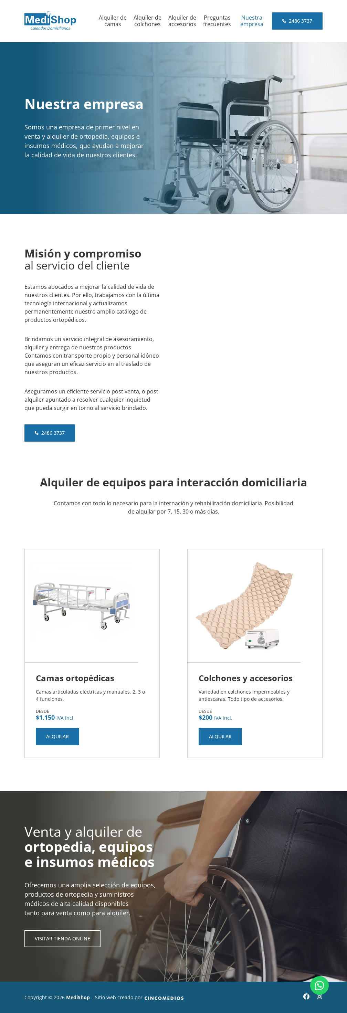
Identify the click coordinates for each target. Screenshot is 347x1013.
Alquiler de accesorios (182, 21)
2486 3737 (297, 21)
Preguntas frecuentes (217, 21)
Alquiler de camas (113, 21)
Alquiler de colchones (147, 21)
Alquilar (57, 736)
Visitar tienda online (62, 938)
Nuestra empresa (251, 21)
